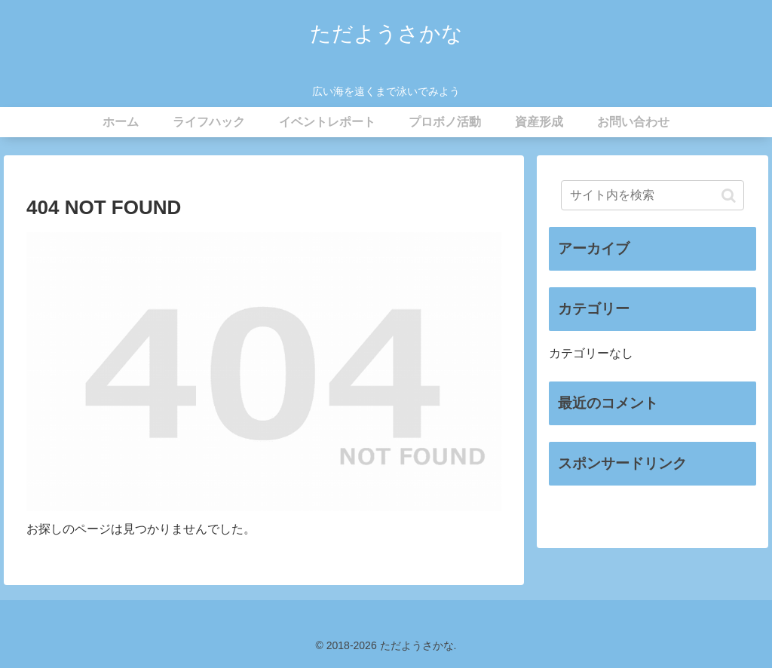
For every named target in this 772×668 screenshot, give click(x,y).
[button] (728, 195)
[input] (652, 195)
